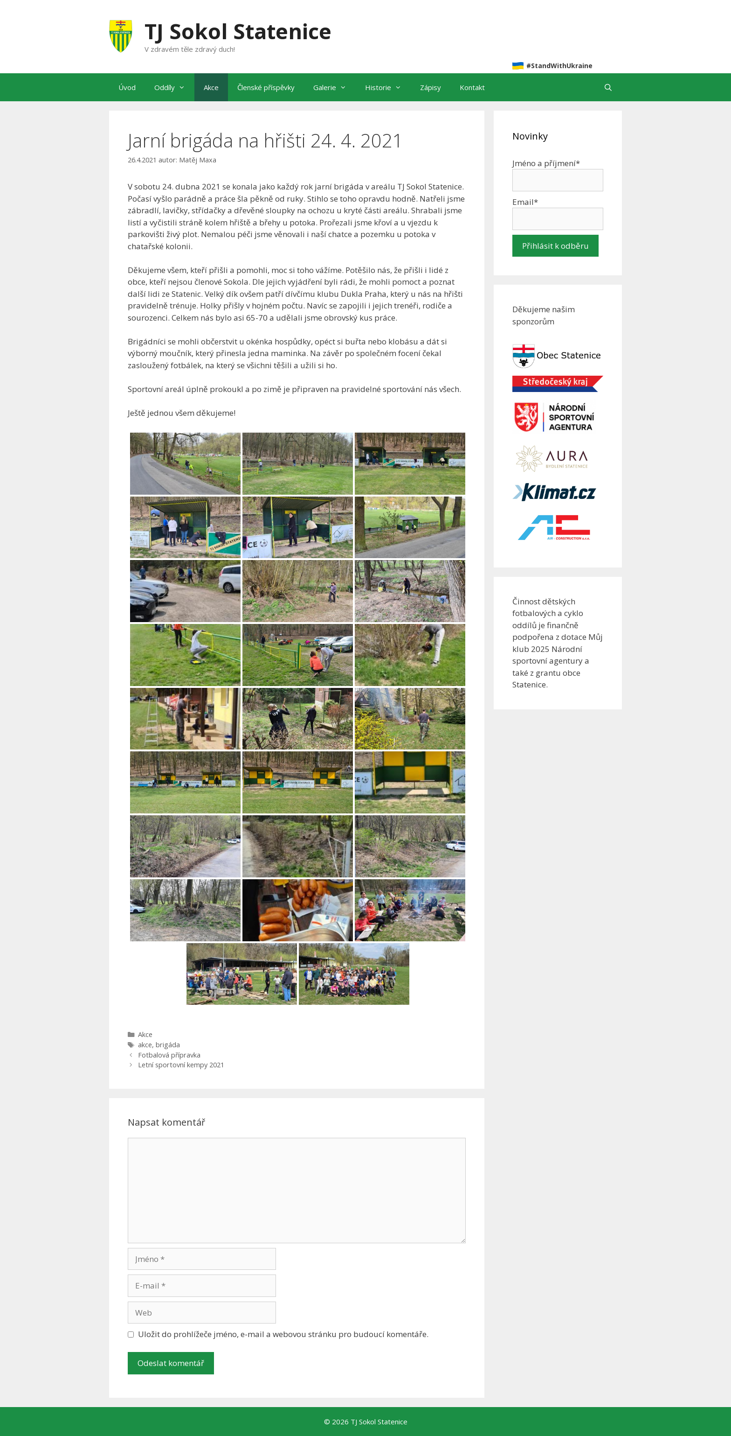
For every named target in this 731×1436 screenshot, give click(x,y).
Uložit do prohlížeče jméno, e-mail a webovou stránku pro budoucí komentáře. (283, 1334)
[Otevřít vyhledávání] (608, 87)
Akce (211, 87)
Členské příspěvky (266, 87)
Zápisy (430, 87)
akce (145, 1044)
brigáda (168, 1044)
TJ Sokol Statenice (238, 31)
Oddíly (174, 87)
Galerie (334, 87)
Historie (388, 87)
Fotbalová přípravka (169, 1055)
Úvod (127, 87)
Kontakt (472, 87)
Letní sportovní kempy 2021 (181, 1064)
